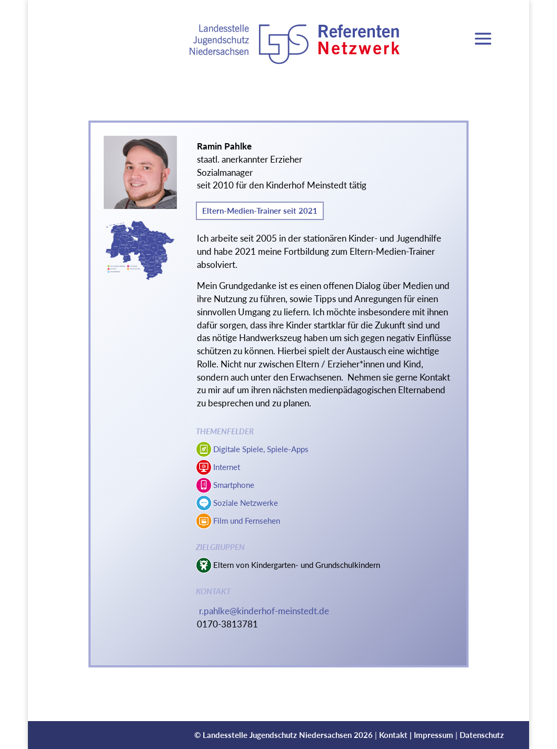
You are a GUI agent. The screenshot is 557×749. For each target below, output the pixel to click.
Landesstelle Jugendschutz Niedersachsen (277, 735)
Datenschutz (482, 735)
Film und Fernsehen (246, 520)
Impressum (433, 735)
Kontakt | (396, 735)
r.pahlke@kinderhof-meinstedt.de (264, 611)
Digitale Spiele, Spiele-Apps (261, 449)
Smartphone (233, 485)
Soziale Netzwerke (245, 502)
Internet (226, 467)
